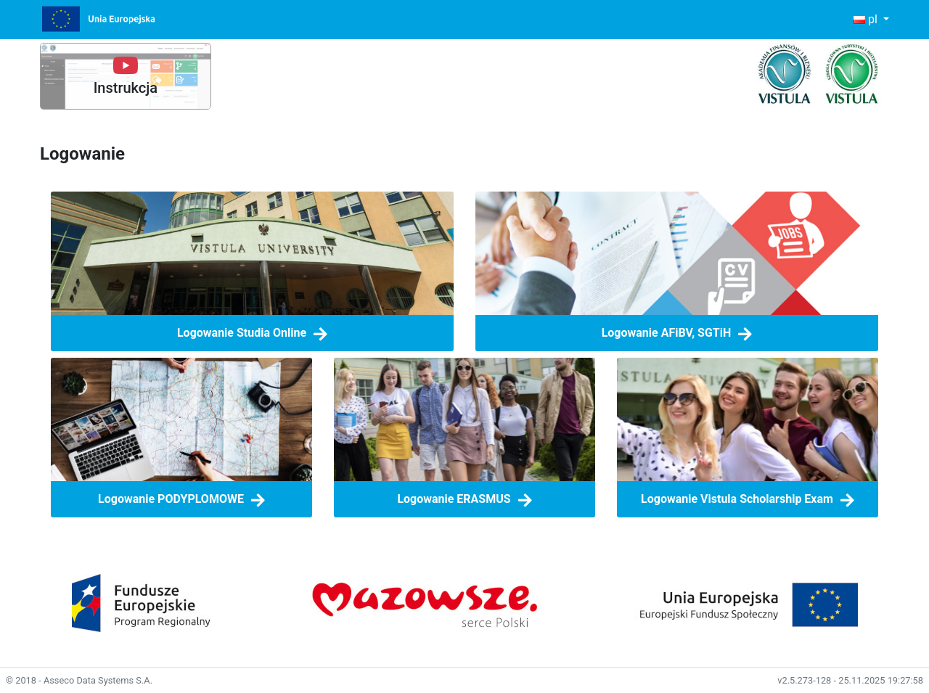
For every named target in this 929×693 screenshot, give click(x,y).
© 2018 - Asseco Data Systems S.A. (79, 680)
